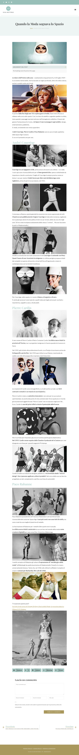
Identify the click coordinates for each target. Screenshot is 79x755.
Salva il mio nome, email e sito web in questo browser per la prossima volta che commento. (38, 706)
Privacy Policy (27, 748)
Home (31, 28)
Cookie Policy (37, 748)
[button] (75, 9)
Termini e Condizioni (49, 748)
